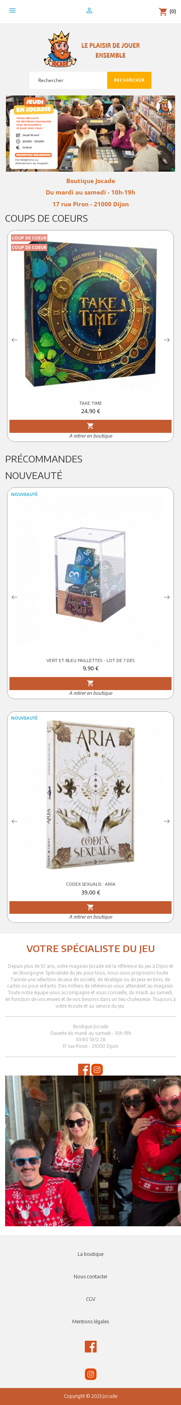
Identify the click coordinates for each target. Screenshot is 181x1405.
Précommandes (43, 458)
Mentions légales (90, 1322)
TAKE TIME (90, 403)
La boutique (90, 1254)
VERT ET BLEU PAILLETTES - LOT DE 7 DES (90, 660)
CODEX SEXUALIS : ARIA (91, 884)
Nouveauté (33, 475)
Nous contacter (90, 1277)
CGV (90, 1299)
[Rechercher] (68, 80)
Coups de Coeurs (46, 218)
